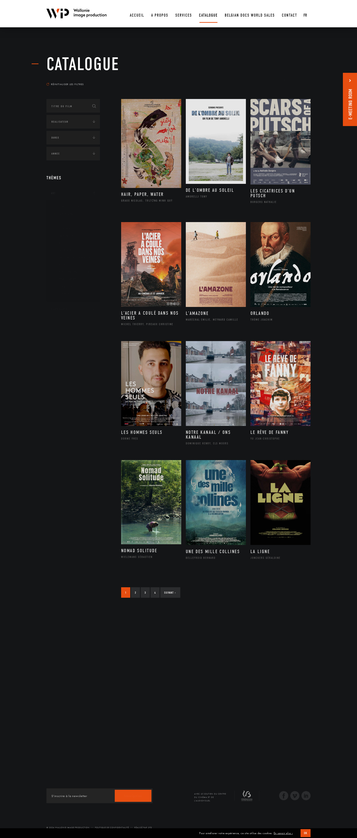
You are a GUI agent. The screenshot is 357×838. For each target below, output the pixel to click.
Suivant (170, 592)
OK (305, 833)
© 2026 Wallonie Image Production (67, 827)
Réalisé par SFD (143, 827)
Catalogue (82, 64)
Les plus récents (299, 79)
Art (53, 193)
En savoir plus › (283, 833)
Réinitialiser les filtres (65, 84)
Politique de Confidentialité (112, 827)
